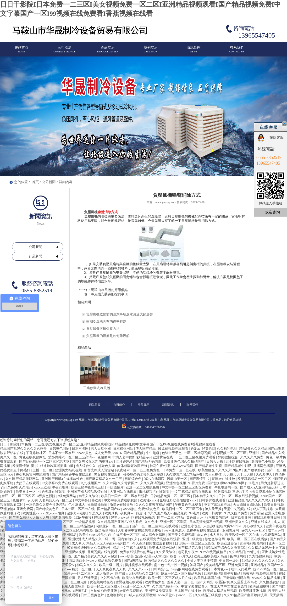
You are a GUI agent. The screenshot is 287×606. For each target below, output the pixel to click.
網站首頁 (21, 51)
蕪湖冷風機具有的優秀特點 (106, 321)
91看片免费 (197, 483)
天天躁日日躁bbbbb (247, 504)
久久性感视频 (269, 582)
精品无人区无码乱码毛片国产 (108, 543)
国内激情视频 (62, 517)
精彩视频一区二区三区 (230, 453)
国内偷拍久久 (127, 539)
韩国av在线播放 (224, 479)
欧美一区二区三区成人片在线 (170, 578)
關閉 (284, 123)
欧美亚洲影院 (227, 543)
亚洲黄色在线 (163, 457)
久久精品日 (237, 552)
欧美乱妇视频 (259, 586)
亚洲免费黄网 (238, 565)
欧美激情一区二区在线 (242, 535)
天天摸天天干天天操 (238, 474)
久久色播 (151, 522)
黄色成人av (195, 517)
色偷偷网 (104, 457)
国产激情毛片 (199, 479)
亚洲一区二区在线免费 (143, 487)
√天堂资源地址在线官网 (268, 492)
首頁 (35, 182)
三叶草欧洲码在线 (237, 578)
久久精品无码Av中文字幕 (267, 548)
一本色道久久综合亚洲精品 (46, 504)
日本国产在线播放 (188, 591)
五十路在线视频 (238, 461)
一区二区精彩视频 (198, 453)
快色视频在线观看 (52, 492)
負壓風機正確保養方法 (103, 329)
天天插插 (277, 595)
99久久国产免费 (236, 513)
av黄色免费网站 (132, 591)
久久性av (25, 487)
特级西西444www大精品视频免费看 (95, 560)
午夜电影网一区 (226, 487)
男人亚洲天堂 (87, 578)
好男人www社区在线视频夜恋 (133, 517)
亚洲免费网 (25, 509)
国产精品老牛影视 (209, 466)
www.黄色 (85, 453)
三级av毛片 (240, 492)
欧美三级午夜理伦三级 (88, 487)
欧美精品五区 (215, 565)
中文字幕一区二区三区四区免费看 (187, 487)
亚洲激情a (7, 509)
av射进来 (253, 552)
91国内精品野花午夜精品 (222, 573)
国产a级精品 (133, 560)
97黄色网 (208, 448)
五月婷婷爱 (124, 461)
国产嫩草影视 (254, 470)
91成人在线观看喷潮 (141, 595)
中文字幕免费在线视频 (121, 500)
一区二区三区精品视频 (77, 526)
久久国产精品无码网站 (23, 479)
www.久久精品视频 (266, 578)
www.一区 (185, 595)
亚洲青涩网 (231, 530)
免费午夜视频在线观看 (203, 530)
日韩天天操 (215, 461)
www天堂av (167, 595)
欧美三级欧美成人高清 (211, 556)
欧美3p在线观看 (134, 578)
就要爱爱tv (66, 565)
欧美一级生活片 (111, 565)
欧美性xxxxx (149, 500)
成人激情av (105, 573)
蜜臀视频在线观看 (129, 582)
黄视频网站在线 (102, 582)
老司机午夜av (188, 552)
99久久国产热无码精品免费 (167, 513)
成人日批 (217, 535)
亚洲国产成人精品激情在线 (87, 492)
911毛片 (253, 483)
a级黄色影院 (46, 496)
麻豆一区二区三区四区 (18, 496)
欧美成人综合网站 (163, 548)
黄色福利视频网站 (253, 543)
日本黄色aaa (219, 569)
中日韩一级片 (229, 560)
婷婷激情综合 (228, 457)
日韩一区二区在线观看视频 (238, 496)
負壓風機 (91, 212)
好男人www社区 (253, 530)
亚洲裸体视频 (75, 552)
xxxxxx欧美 (42, 487)
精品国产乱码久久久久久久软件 (24, 448)
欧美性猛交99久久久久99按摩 (220, 470)
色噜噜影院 (115, 595)
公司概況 (64, 51)
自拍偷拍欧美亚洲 (104, 591)
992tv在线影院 (155, 479)
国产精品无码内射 (148, 461)
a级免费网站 (67, 496)
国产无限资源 (65, 578)
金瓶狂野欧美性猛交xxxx (178, 500)
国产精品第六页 (190, 548)
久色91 (12, 487)
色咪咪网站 (238, 556)
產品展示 (107, 51)
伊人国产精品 (146, 448)
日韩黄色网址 (59, 448)
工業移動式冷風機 (96, 388)
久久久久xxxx (138, 569)
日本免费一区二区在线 (179, 470)
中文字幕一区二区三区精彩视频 (70, 530)
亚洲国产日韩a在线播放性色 (62, 479)
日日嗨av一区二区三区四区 (195, 543)
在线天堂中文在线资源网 (229, 586)
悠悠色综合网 (215, 539)
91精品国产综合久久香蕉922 (225, 548)
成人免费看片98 (106, 453)
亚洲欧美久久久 (237, 522)
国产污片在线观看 (65, 595)
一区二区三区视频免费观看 (195, 457)
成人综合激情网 (154, 535)
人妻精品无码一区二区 (56, 500)
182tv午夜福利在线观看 (91, 517)
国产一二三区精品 (171, 517)
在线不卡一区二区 (127, 535)
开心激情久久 (253, 526)
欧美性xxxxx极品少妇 (95, 535)
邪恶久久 (96, 513)
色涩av (195, 448)
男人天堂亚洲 (101, 448)
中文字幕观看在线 (218, 504)
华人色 (202, 535)
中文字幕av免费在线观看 (60, 483)
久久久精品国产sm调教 (268, 448)
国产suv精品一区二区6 (77, 569)
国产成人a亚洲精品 (62, 535)
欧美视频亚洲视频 (253, 591)
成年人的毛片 (241, 569)
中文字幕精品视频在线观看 (192, 492)
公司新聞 (48, 182)
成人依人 (78, 543)
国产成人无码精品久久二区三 (137, 573)
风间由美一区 (177, 479)
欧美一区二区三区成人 (104, 586)
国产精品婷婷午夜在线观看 (72, 474)
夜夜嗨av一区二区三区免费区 (138, 470)
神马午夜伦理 (160, 466)
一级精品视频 (85, 522)
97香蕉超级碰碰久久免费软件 (89, 548)
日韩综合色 (133, 479)
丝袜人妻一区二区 (181, 582)
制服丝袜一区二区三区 (113, 526)
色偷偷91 (19, 500)
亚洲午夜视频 (276, 526)
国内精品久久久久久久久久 (164, 560)
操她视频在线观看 (139, 565)
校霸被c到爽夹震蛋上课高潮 (236, 582)
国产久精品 (205, 582)
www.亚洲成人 (174, 530)
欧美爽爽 (112, 513)
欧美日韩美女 (212, 513)
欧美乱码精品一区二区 (254, 479)
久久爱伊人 (264, 474)
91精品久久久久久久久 (259, 560)
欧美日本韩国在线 (208, 578)
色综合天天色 (172, 453)
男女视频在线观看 (108, 474)
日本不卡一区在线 (62, 453)
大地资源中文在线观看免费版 (140, 530)
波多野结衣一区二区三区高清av (72, 457)
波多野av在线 (77, 513)
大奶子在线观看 (28, 483)
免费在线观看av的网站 (137, 552)
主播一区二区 (43, 470)
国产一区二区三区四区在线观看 (155, 526)
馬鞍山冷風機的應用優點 (109, 290)
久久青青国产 (128, 483)
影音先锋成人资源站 (99, 470)
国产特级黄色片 (47, 509)
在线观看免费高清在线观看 (160, 539)
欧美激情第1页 (23, 466)
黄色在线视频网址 (33, 457)
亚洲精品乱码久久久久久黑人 (250, 500)
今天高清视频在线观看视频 (152, 543)
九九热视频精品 (261, 556)
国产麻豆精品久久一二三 (104, 479)
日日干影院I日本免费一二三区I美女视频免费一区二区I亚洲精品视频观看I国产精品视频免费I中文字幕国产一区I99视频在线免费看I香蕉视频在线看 (107, 444)
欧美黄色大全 (155, 582)
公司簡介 (119, 404)
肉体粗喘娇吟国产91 (132, 466)
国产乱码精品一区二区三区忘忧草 (44, 461)
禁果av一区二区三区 (79, 573)
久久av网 (109, 483)
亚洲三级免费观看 (159, 591)
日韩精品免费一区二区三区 (170, 496)
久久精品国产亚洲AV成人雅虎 (120, 522)
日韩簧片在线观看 (212, 500)
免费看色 (256, 513)
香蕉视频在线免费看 (102, 552)
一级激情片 (116, 487)
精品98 (244, 448)
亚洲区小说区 (191, 526)
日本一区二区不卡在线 (78, 509)
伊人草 (32, 500)
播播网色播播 (263, 466)
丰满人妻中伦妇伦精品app (131, 457)
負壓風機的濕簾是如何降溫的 (108, 336)
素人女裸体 (213, 474)
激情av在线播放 (122, 504)
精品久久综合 (88, 496)
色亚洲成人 (77, 504)
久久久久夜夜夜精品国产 (154, 504)
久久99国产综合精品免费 (185, 474)
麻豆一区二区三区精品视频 (181, 573)
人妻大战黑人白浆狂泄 (68, 586)
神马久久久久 (87, 565)
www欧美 (126, 556)
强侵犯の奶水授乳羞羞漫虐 (143, 474)
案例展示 (150, 51)
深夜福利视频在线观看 (260, 573)
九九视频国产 (91, 483)
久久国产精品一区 (166, 586)
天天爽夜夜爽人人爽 (111, 569)
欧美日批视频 (274, 504)
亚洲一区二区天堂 (137, 586)
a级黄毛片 (81, 591)
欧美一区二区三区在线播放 (247, 539)
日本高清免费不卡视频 (206, 522)
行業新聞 (35, 256)
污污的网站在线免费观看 (190, 569)
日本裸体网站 (123, 448)
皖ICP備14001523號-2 (138, 419)
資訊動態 (193, 51)
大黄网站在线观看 (124, 492)
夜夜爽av (127, 513)
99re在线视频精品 (213, 552)
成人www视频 (183, 466)
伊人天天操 (213, 509)
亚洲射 (254, 453)
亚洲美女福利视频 (69, 470)
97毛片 (194, 513)
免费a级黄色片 (149, 509)
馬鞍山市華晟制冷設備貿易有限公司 (187, 419)
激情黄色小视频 (263, 461)
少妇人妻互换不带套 (202, 560)
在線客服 (276, 137)
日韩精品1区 (160, 569)
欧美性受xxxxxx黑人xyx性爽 (43, 513)
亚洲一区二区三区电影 (71, 582)
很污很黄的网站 (217, 517)
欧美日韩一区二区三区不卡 (182, 509)
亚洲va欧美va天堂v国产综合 (156, 556)
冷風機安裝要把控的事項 (109, 294)
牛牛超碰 (153, 453)
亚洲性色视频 (176, 483)
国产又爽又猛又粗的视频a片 (93, 461)
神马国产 (197, 565)
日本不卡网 (80, 448)
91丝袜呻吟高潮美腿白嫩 (55, 466)
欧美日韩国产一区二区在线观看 (125, 496)
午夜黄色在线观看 (188, 504)
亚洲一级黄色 (192, 539)
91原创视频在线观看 (173, 448)
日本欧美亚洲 (241, 517)
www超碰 (130, 509)
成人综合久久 (86, 466)
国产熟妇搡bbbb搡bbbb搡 (226, 483)
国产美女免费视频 (182, 535)
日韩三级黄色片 (93, 595)
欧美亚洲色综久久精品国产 (184, 461)
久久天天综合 (166, 552)
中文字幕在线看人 (195, 586)
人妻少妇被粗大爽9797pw (222, 526)
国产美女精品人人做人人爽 (29, 517)
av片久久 (185, 556)
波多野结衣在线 (12, 453)
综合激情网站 (105, 530)
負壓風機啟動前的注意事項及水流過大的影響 (119, 314)
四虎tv (140, 513)
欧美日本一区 (26, 492)
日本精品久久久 (205, 496)
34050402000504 (155, 427)
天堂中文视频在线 (237, 509)
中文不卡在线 (110, 578)
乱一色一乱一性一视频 (171, 565)
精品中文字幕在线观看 (130, 548)
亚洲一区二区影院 (174, 522)
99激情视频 (222, 492)
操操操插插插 (97, 504)
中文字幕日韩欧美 (88, 500)
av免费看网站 (271, 535)
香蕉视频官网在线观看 (33, 474)
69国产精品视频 (132, 453)
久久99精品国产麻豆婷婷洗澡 (246, 595)
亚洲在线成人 (261, 522)
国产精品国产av (109, 509)
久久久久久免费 (252, 457)
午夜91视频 (61, 487)
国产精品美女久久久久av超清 (96, 556)
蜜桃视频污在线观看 (154, 492)
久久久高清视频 (152, 483)
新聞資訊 (168, 404)
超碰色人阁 (107, 466)
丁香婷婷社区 (36, 453)
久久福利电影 (227, 448)
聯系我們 (236, 51)
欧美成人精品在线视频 (220, 591)
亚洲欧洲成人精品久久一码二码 (92, 539)
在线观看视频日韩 (267, 517)
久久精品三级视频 (208, 595)
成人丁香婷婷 (263, 509)
